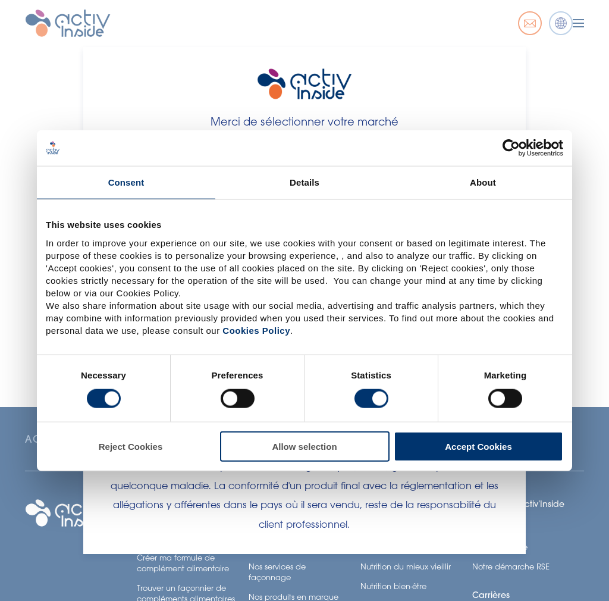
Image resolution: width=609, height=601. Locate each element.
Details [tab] (304, 182)
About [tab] (483, 182)
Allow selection (304, 446)
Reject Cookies (131, 446)
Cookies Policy (256, 330)
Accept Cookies (478, 446)
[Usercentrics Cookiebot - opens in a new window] (511, 148)
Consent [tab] (126, 182)
